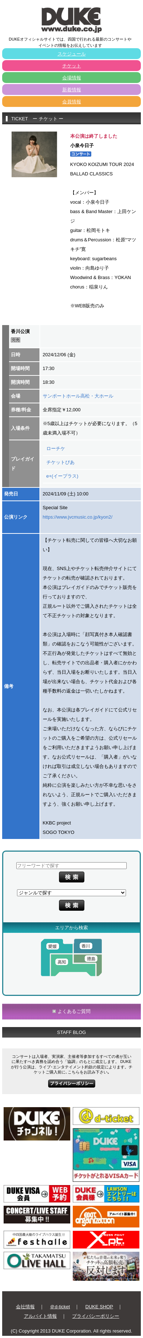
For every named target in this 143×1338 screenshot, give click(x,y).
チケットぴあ (60, 462)
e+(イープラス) (62, 476)
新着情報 (71, 89)
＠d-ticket (60, 1306)
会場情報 (71, 77)
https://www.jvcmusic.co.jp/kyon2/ (78, 517)
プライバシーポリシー (95, 1316)
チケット (71, 65)
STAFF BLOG (71, 1032)
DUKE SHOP (99, 1306)
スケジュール (72, 54)
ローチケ (55, 448)
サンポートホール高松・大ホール (78, 396)
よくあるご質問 (74, 1011)
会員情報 (71, 101)
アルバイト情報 (40, 1316)
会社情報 (25, 1306)
